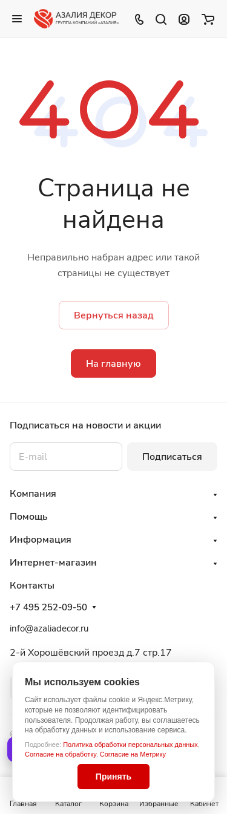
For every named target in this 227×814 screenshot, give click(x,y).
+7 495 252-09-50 (48, 607)
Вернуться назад (114, 315)
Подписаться (172, 457)
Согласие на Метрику (133, 754)
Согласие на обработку (60, 754)
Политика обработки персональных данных (130, 744)
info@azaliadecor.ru (49, 628)
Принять (113, 776)
